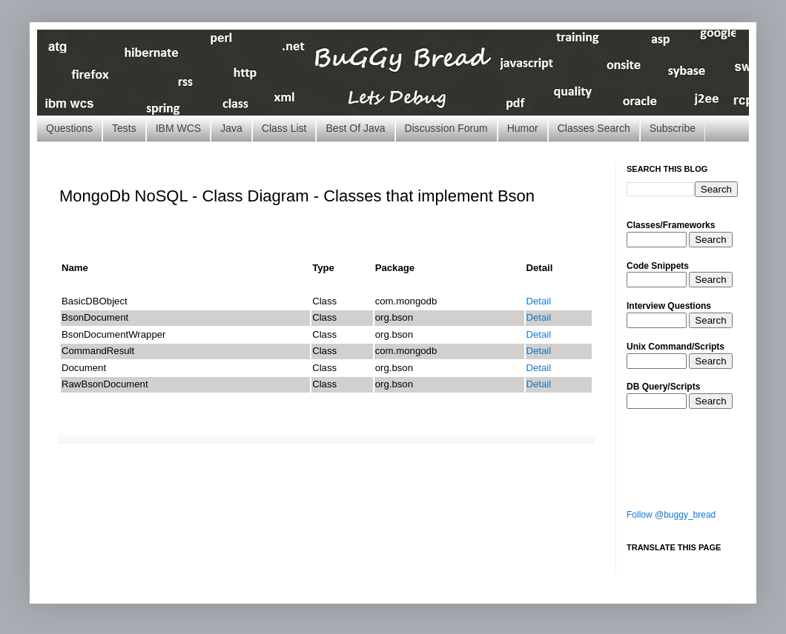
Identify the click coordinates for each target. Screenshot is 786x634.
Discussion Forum (446, 128)
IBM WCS (178, 128)
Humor (522, 128)
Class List (284, 128)
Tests (124, 128)
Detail (539, 301)
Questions (69, 128)
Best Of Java (355, 128)
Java (231, 128)
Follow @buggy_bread (671, 515)
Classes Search (594, 128)
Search (710, 239)
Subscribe (673, 128)
